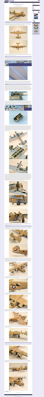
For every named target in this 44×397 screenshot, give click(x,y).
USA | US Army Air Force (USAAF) (36, 33)
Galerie (8, 3)
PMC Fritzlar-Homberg (33, 8)
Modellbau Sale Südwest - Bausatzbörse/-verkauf (35, 6)
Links (21, 396)
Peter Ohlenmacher (36, 19)
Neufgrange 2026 (33, 7)
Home (7, 3)
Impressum (20, 396)
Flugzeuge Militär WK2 (11, 3)
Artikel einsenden (34, 4)
